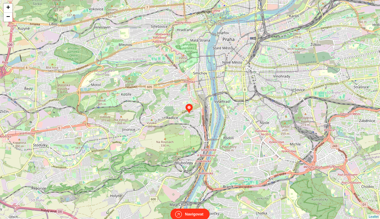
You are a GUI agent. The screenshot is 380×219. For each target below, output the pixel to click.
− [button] (8, 17)
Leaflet (374, 211)
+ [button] (8, 8)
